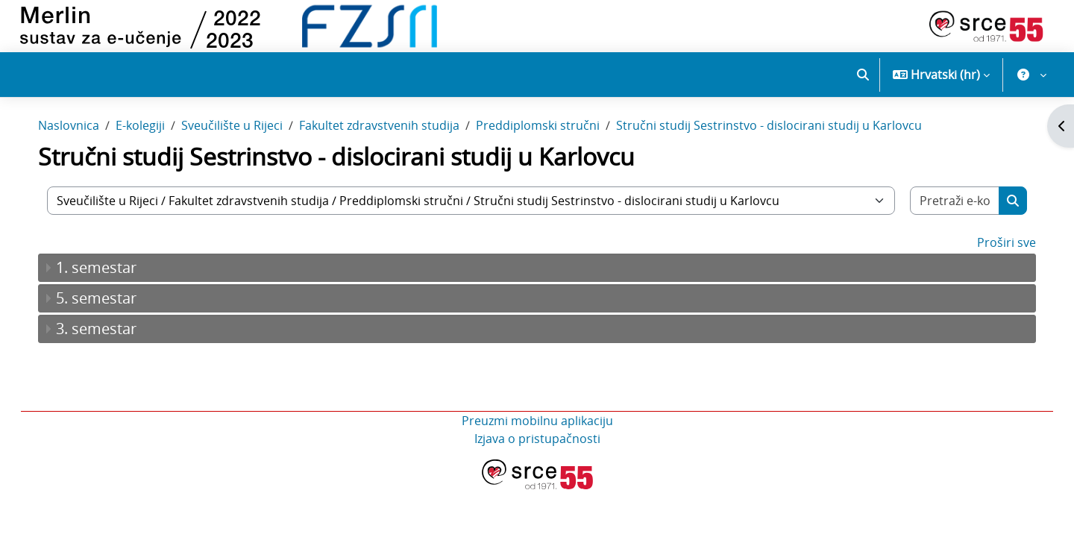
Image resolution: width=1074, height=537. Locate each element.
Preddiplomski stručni (553, 147)
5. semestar (111, 320)
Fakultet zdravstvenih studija (394, 147)
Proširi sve (991, 265)
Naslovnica (83, 147)
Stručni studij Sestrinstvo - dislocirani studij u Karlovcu (784, 147)
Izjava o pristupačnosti (537, 461)
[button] (863, 74)
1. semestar (111, 290)
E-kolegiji (155, 147)
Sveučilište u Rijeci (247, 147)
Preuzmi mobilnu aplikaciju (537, 443)
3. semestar (111, 351)
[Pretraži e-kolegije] (941, 223)
